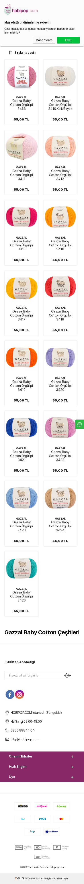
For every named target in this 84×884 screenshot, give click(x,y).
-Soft (20, 878)
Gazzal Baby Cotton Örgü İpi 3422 (60, 456)
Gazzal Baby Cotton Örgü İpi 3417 (21, 315)
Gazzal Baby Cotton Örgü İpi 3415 (21, 245)
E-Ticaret (30, 878)
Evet (68, 40)
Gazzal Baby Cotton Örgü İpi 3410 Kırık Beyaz (60, 105)
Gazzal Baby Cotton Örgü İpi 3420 (60, 386)
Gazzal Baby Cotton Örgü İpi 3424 (60, 526)
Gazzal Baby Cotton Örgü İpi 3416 (60, 245)
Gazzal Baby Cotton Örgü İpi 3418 (60, 315)
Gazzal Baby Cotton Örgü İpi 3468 (21, 105)
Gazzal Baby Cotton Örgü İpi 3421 (21, 456)
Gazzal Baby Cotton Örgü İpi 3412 (60, 175)
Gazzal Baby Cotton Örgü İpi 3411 (21, 175)
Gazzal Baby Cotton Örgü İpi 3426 (21, 596)
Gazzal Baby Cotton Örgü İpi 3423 (21, 526)
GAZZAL (21, 97)
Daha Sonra (44, 40)
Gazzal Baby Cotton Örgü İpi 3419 (21, 386)
